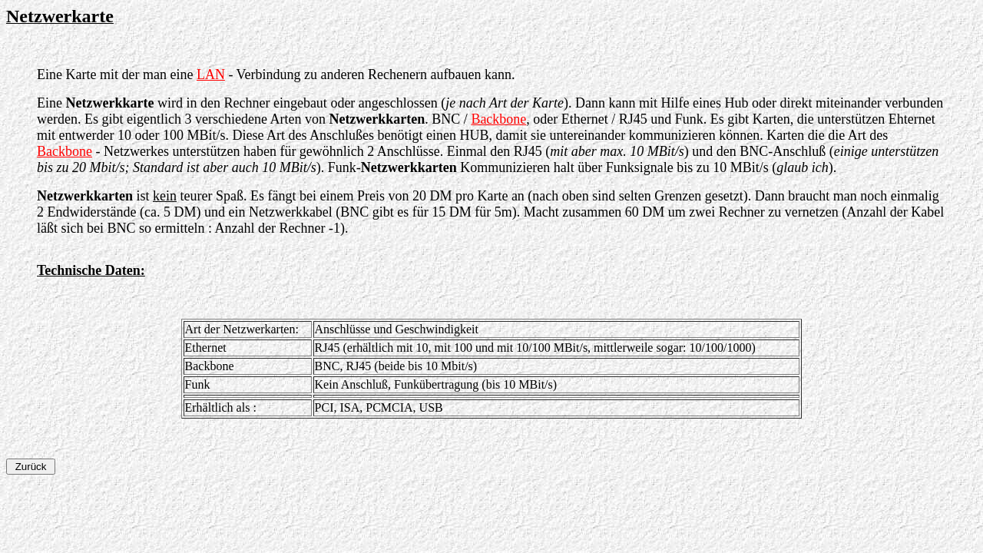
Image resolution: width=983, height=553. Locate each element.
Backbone (498, 119)
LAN (211, 74)
